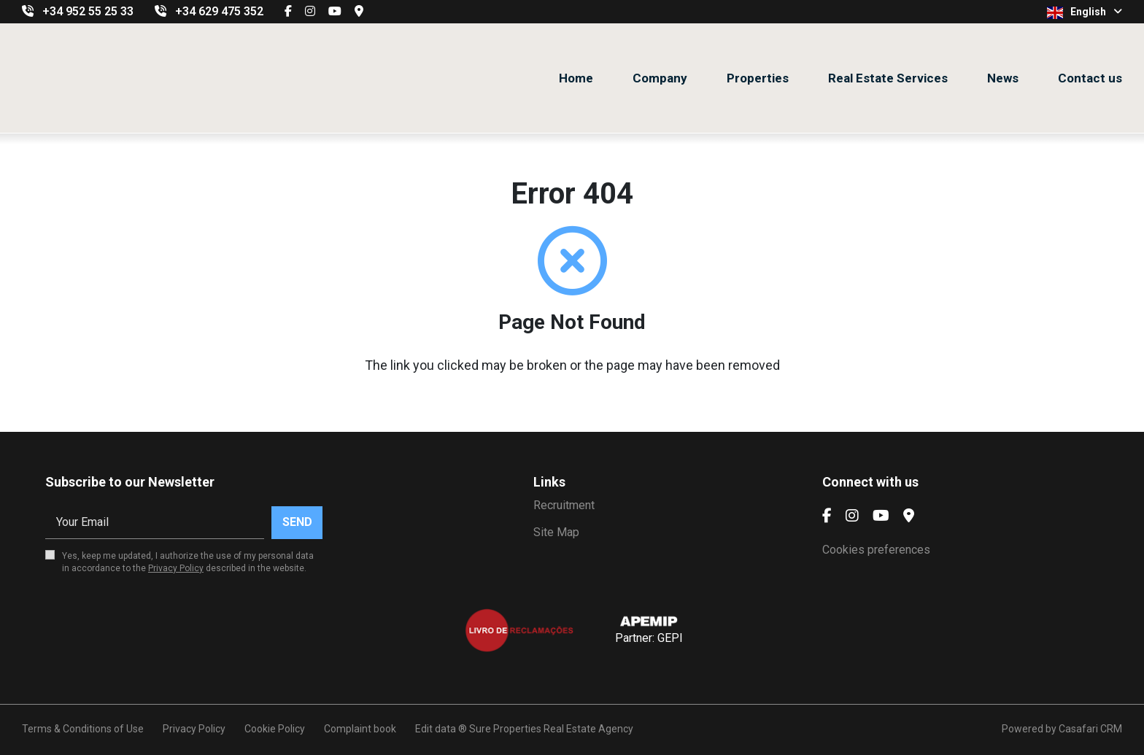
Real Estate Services (888, 78)
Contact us (1090, 78)
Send (297, 522)
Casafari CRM (1090, 729)
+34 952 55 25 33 (88, 11)
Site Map (556, 532)
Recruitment (564, 505)
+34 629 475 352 (219, 11)
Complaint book (360, 729)
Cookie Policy (274, 729)
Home (576, 78)
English (1084, 12)
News (1003, 78)
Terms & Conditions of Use (83, 729)
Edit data (435, 729)
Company (660, 78)
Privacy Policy (176, 568)
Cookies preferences (876, 550)
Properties (758, 78)
